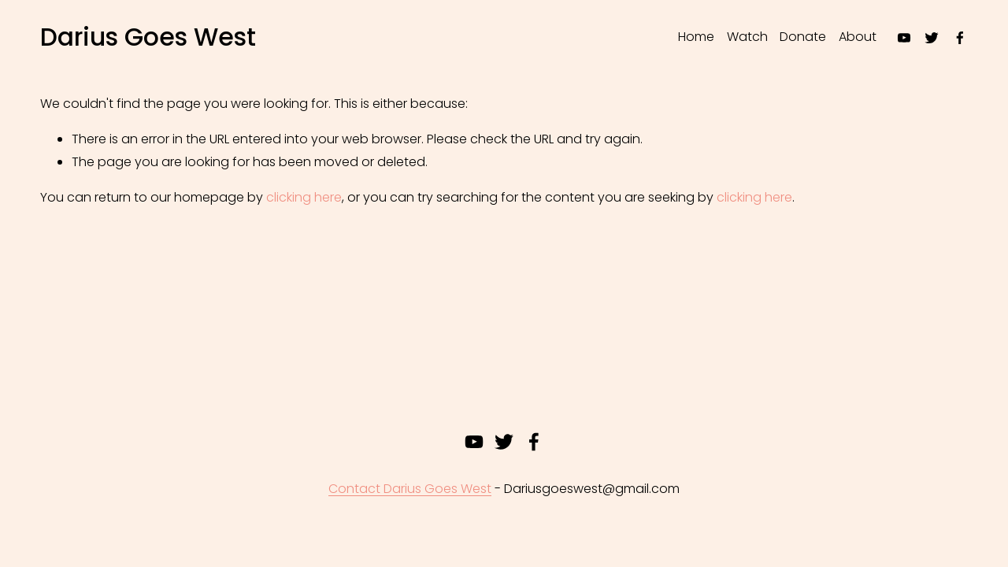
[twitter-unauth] (931, 38)
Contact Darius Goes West (409, 489)
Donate (803, 37)
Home (696, 37)
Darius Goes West (148, 37)
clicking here (304, 197)
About (857, 37)
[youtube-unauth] (904, 38)
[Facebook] (960, 38)
